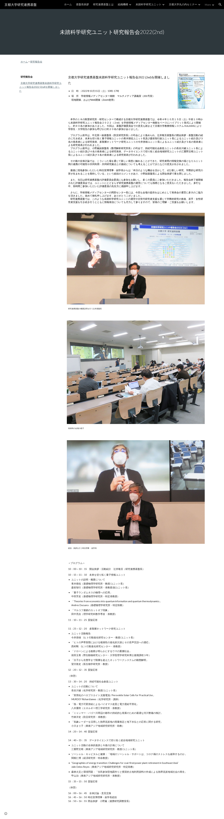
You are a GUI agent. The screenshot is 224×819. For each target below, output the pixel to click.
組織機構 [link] (123, 4)
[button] (220, 4)
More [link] (208, 4)
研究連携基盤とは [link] (103, 4)
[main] (112, 32)
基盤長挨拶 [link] (82, 4)
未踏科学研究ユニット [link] (148, 4)
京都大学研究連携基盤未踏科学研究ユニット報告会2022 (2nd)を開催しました (40, 87)
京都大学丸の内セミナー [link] (183, 4)
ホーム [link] (68, 4)
